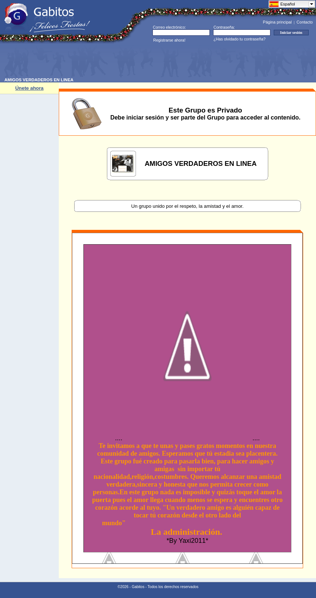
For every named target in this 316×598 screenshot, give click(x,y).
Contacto (305, 22)
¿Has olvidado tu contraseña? (239, 39)
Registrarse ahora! (169, 40)
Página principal (277, 22)
